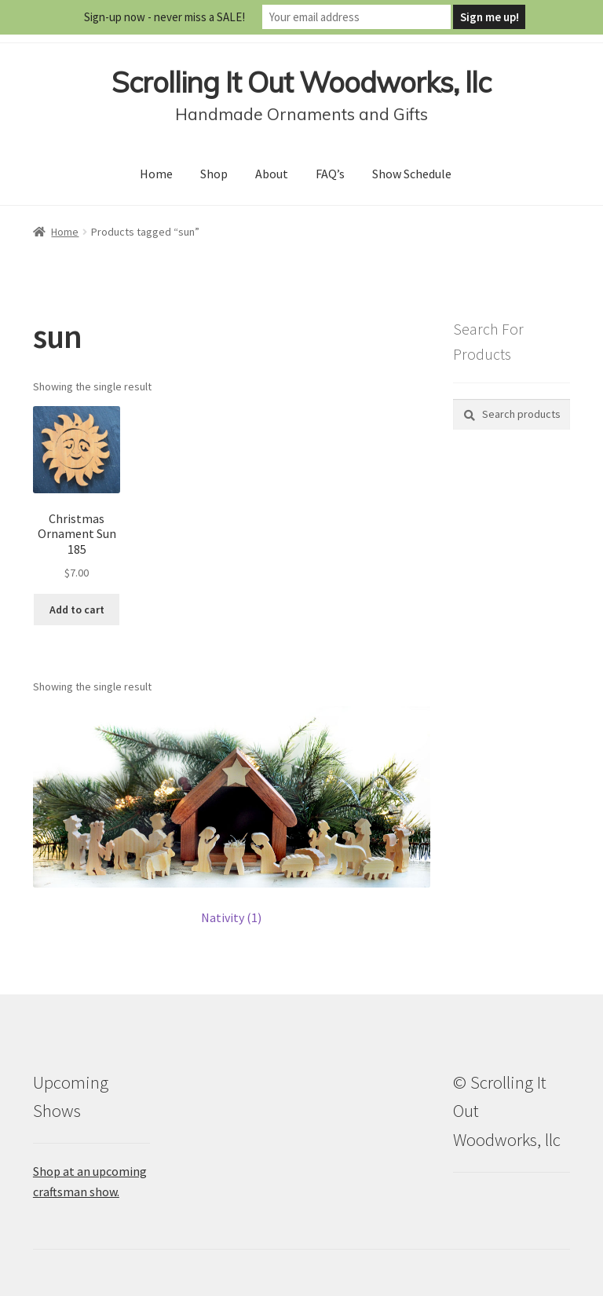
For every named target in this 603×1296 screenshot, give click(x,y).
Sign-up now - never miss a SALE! (164, 16)
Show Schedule (411, 173)
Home (156, 173)
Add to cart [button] (76, 609)
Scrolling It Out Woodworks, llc (301, 82)
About (271, 173)
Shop (214, 173)
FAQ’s (330, 173)
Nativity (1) (231, 917)
